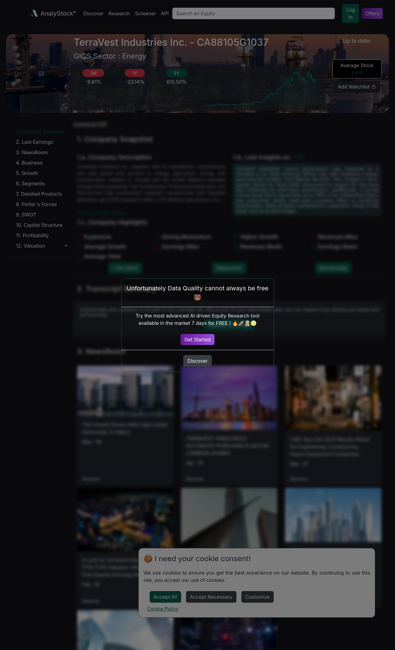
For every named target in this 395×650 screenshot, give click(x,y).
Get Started (197, 339)
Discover (197, 361)
